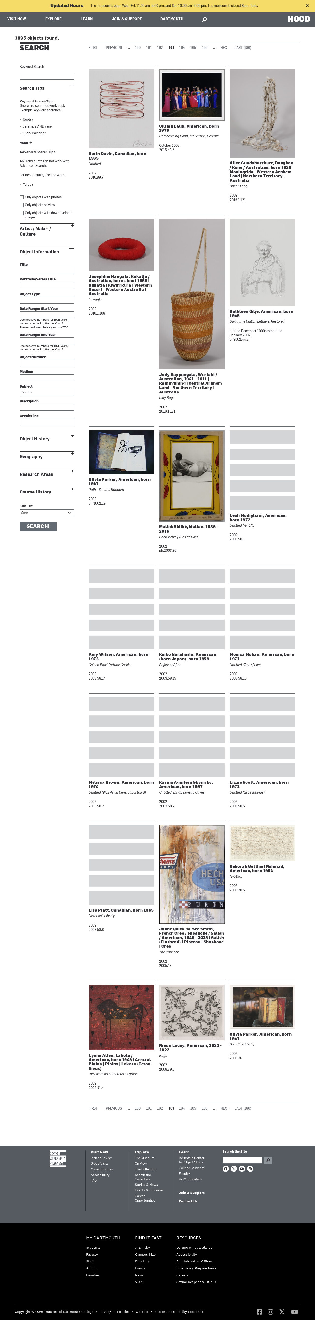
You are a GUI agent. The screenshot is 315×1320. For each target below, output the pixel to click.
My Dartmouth (103, 1238)
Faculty (184, 1174)
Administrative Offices (194, 1261)
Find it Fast (148, 1238)
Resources (188, 1238)
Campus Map (145, 1254)
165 (193, 48)
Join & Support (127, 19)
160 (138, 48)
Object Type (30, 294)
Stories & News (146, 1185)
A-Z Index (143, 1247)
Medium (26, 372)
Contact (142, 1311)
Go (268, 1160)
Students (93, 1247)
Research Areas (36, 474)
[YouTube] (294, 1311)
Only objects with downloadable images (48, 215)
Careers (182, 1275)
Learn (87, 19)
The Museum (144, 1158)
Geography (31, 456)
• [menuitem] (96, 1311)
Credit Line (29, 416)
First (93, 48)
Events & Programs (149, 1190)
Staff (90, 1261)
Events (140, 1268)
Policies (123, 1311)
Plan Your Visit (101, 1158)
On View (141, 1164)
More (24, 143)
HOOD (299, 19)
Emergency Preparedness (196, 1268)
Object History (35, 439)
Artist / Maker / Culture (35, 231)
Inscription (29, 401)
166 (204, 48)
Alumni (92, 1268)
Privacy (105, 1311)
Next (224, 48)
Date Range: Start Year (39, 309)
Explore (53, 19)
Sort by (26, 506)
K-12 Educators (190, 1179)
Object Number (33, 357)
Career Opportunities (145, 1198)
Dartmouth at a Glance (194, 1247)
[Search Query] (242, 1160)
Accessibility (100, 1175)
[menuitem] (104, 1258)
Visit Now (16, 19)
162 (160, 48)
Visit (139, 1282)
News (139, 1275)
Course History (35, 492)
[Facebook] (259, 1311)
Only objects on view (40, 205)
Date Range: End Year (38, 335)
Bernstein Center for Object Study (191, 1160)
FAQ (94, 1181)
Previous (114, 48)
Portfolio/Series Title (38, 279)
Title (24, 265)
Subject (26, 387)
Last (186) (243, 48)
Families (93, 1275)
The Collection (145, 1169)
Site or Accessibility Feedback (179, 1311)
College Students (192, 1168)
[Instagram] (270, 1311)
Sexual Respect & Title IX (196, 1282)
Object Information (39, 252)
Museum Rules (102, 1169)
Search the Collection (143, 1177)
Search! (38, 526)
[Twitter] (282, 1311)
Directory (142, 1261)
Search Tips (32, 88)
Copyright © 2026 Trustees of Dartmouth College (54, 1311)
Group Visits (100, 1164)
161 (149, 48)
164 (182, 48)
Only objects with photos (43, 197)
